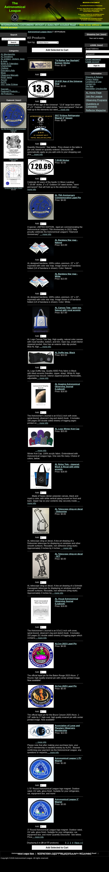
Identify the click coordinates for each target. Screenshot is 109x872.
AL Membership (8, 54)
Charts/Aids (6, 66)
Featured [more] (14, 100)
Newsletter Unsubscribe (96, 89)
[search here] (14, 39)
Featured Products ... (10, 91)
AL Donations (7, 57)
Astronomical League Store (40, 32)
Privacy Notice (91, 79)
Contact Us (90, 84)
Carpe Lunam (13, 158)
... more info (63, 109)
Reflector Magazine (96, 110)
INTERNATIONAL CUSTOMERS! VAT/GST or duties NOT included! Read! (38, 25)
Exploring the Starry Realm (13, 187)
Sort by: (31, 42)
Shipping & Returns (94, 77)
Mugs (3, 73)
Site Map (89, 86)
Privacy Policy (85, 854)
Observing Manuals (9, 75)
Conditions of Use (93, 82)
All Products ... (7, 94)
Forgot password (93, 59)
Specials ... (6, 89)
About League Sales (26, 854)
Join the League (94, 96)
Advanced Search (13, 45)
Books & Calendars (9, 63)
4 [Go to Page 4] (72, 843)
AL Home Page (93, 92)
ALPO (3, 82)
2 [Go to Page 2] (68, 843)
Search (13, 35)
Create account (92, 62)
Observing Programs (96, 100)
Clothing (4, 68)
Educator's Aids (8, 70)
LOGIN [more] (96, 45)
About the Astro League (47, 854)
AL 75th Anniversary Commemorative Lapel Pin (13, 129)
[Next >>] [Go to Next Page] (78, 843)
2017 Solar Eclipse (9, 84)
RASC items (6, 77)
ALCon (4, 80)
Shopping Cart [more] (96, 34)
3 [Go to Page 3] (70, 843)
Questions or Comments (92, 105)
